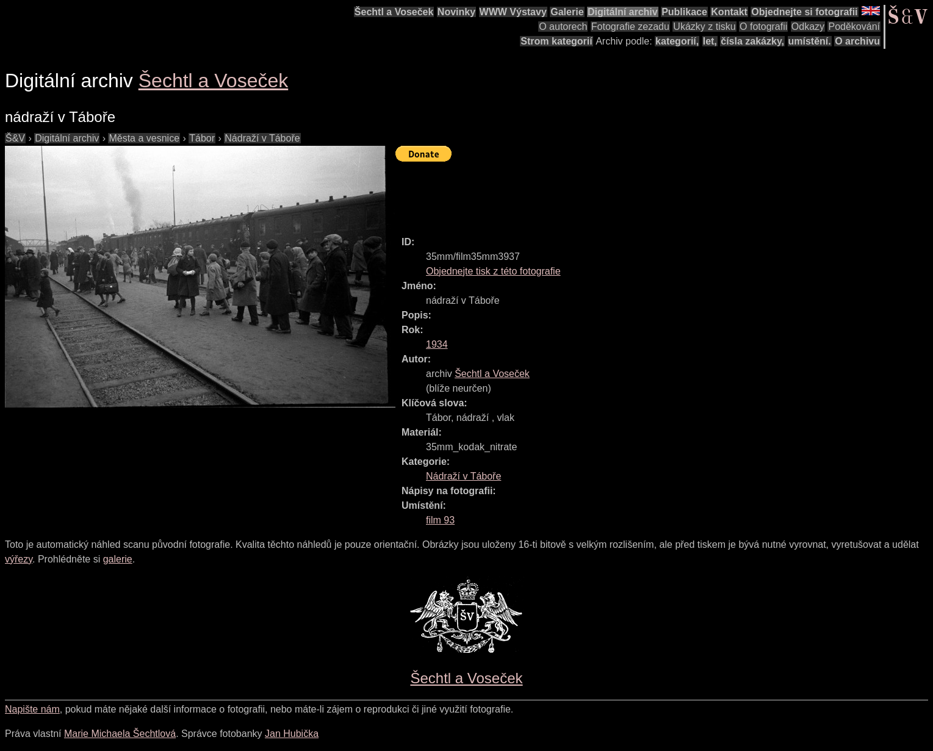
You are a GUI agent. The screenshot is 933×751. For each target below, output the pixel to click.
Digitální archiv (623, 12)
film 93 (440, 520)
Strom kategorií (556, 41)
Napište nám (32, 709)
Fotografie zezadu (630, 26)
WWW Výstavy (513, 12)
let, (710, 41)
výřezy (18, 559)
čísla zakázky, (752, 41)
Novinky (456, 12)
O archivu (857, 41)
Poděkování (854, 26)
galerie (117, 559)
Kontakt (729, 12)
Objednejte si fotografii (804, 12)
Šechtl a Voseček (394, 12)
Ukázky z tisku (704, 26)
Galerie (566, 12)
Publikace (684, 12)
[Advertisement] (617, 193)
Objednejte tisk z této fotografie (493, 271)
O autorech (563, 26)
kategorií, (677, 41)
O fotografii (763, 26)
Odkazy (807, 26)
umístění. (809, 41)
